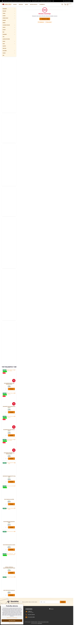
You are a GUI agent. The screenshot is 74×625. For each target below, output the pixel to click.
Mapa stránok (48, 22)
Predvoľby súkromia (34, 621)
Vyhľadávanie (41, 22)
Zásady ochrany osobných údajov (43, 621)
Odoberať (63, 601)
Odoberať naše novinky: (15, 603)
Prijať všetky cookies (12, 620)
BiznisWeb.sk (40, 623)
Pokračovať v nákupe (44, 19)
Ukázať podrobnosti (12, 622)
